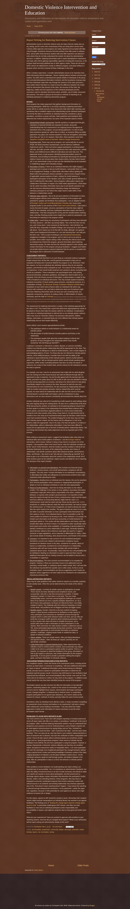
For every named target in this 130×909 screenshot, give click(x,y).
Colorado (50, 296)
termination (45, 832)
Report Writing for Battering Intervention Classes (51, 40)
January (99, 91)
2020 (96, 85)
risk (39, 832)
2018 (96, 78)
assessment (46, 829)
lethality (29, 832)
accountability (36, 829)
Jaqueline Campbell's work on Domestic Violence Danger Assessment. (55, 139)
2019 (96, 81)
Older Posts (83, 865)
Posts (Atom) (38, 870)
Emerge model (73, 440)
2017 (96, 75)
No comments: (58, 827)
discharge (67, 829)
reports (34, 832)
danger (61, 829)
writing (52, 832)
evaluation (75, 829)
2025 (96, 88)
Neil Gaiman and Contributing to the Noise (100, 97)
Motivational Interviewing (72, 235)
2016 (96, 72)
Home (29, 26)
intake (82, 829)
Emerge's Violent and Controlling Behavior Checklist (50, 203)
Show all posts (69, 32)
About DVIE (38, 26)
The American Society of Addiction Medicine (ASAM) (61, 284)
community (54, 829)
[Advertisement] (57, 849)
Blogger (92, 905)
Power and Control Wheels (66, 205)
